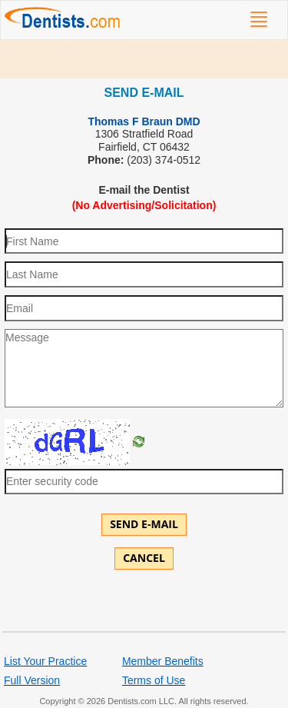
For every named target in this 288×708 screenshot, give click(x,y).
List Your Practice (45, 661)
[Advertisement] (144, 59)
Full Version (32, 680)
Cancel (144, 557)
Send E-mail (144, 524)
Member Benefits (163, 661)
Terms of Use (153, 680)
